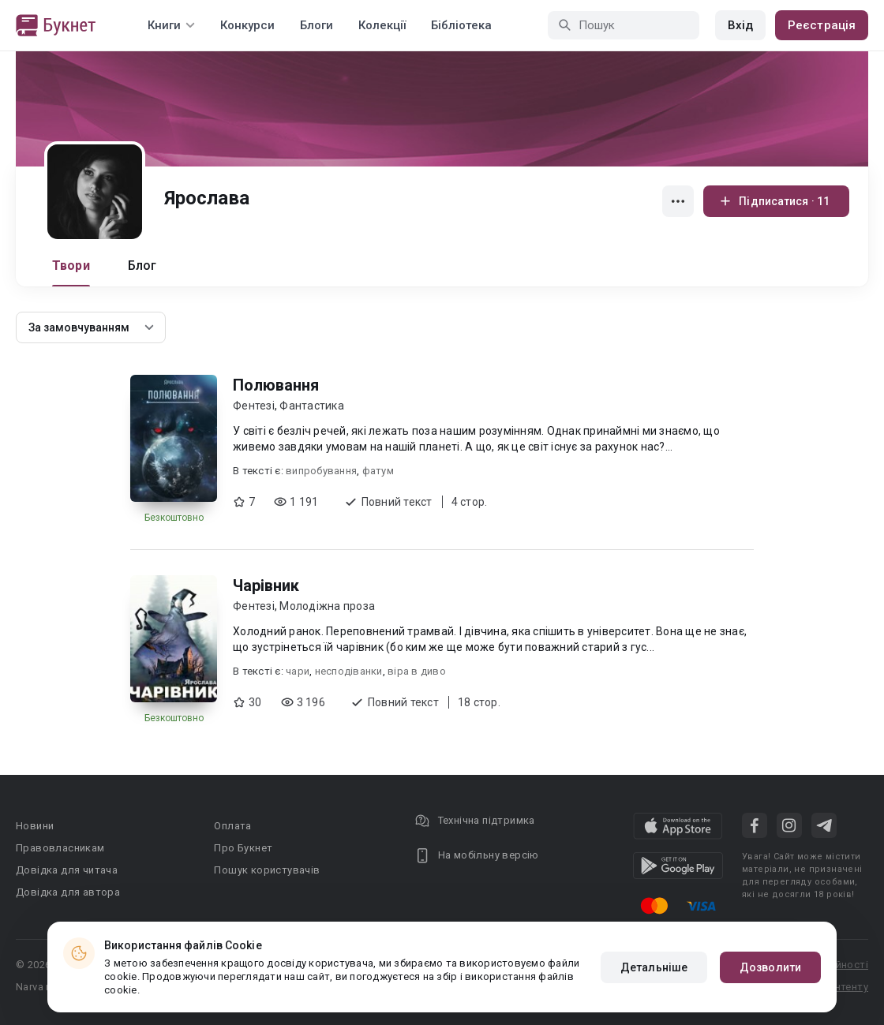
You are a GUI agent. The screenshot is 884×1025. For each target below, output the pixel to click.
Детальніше (653, 967)
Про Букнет (243, 848)
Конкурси (247, 25)
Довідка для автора (68, 892)
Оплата (232, 826)
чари (297, 671)
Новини (35, 826)
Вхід (740, 25)
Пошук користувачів (267, 870)
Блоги (316, 25)
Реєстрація (822, 25)
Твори (71, 265)
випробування (321, 471)
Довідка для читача (67, 870)
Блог (142, 265)
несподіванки (349, 671)
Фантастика (311, 405)
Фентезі (254, 405)
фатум (378, 471)
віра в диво (417, 671)
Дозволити (770, 967)
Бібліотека (461, 25)
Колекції (382, 25)
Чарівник (266, 585)
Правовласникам (60, 848)
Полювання (276, 385)
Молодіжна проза (327, 606)
